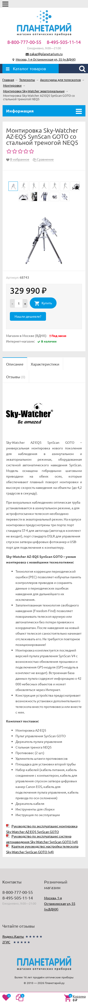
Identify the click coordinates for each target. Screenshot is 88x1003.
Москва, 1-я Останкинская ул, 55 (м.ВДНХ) (46, 59)
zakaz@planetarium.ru (46, 54)
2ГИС (6, 942)
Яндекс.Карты (13, 936)
